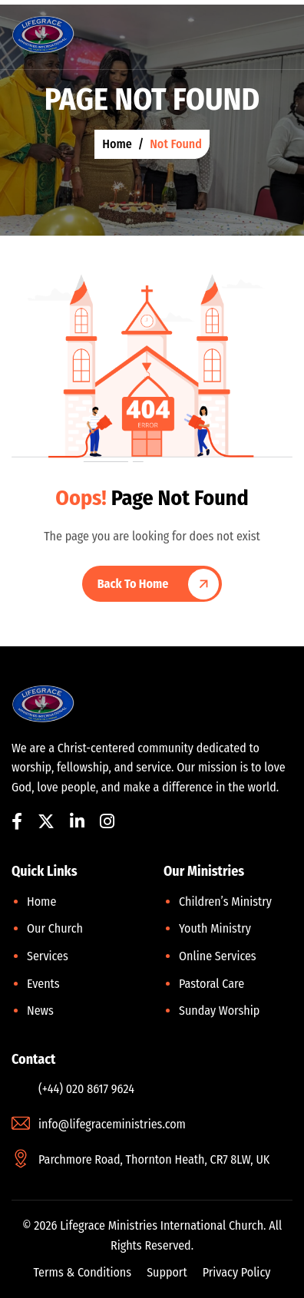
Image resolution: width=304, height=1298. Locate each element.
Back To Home (133, 583)
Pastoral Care (211, 983)
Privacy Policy (237, 1272)
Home (41, 901)
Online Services (217, 956)
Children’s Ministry (225, 901)
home (117, 144)
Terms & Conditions (83, 1272)
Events (43, 983)
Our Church (55, 928)
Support (167, 1272)
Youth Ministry (215, 928)
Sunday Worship (219, 1010)
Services (47, 956)
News (40, 1010)
